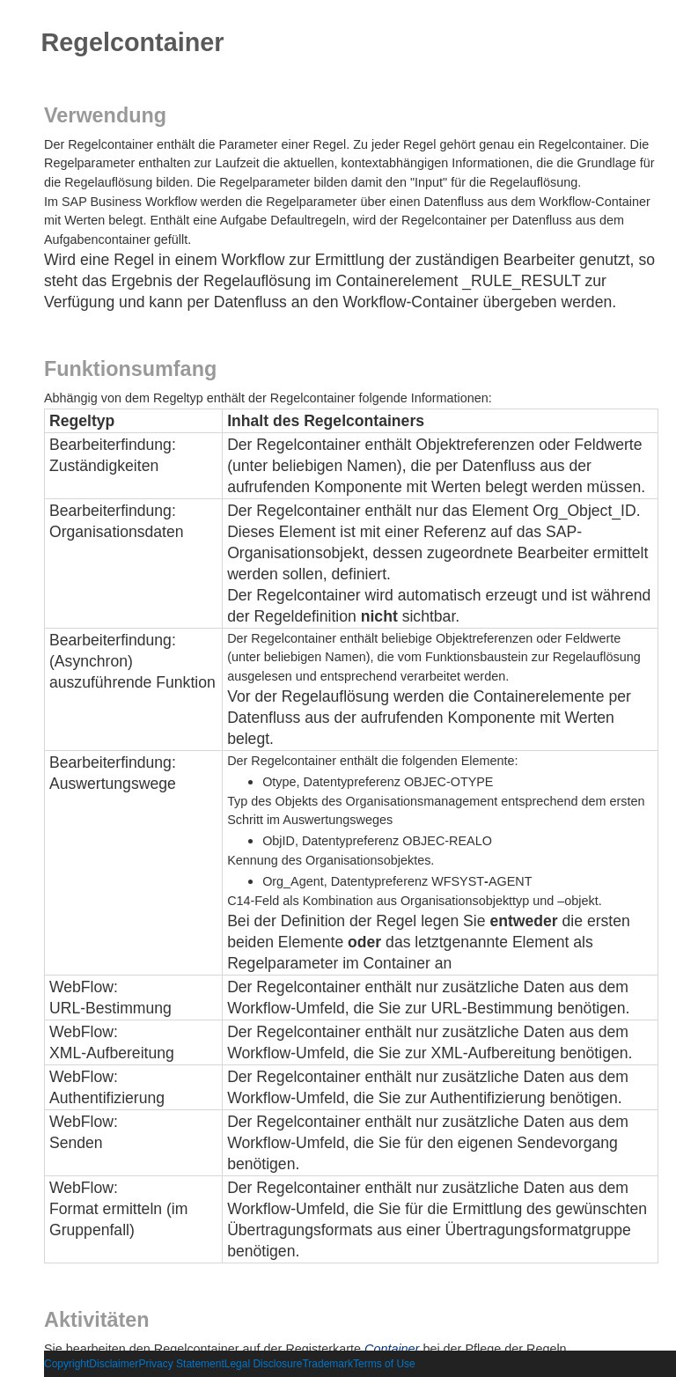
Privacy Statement (181, 1364)
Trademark (327, 1364)
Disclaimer (113, 1364)
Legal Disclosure (263, 1364)
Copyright (66, 1364)
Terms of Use (384, 1364)
